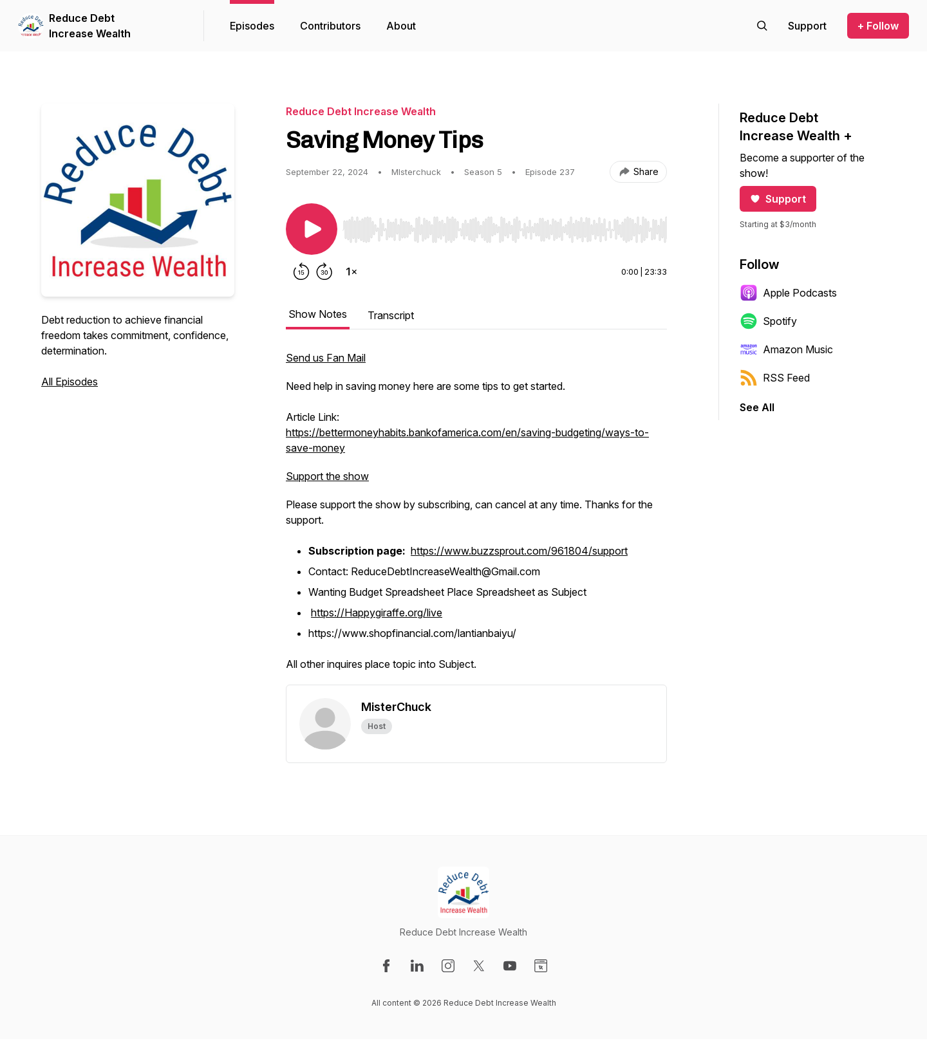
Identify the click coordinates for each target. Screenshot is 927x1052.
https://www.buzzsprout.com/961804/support (519, 550)
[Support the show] (807, 25)
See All (757, 407)
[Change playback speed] (351, 272)
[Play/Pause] (311, 229)
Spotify (768, 321)
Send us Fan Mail (326, 357)
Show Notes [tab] (317, 314)
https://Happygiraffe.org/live (376, 612)
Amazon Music (786, 349)
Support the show (327, 476)
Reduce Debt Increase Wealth (90, 26)
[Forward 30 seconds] (324, 272)
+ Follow (878, 25)
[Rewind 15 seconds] (301, 272)
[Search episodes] (762, 25)
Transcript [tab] (391, 315)
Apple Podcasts (788, 293)
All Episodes (69, 381)
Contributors (330, 25)
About (401, 25)
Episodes (252, 25)
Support (778, 198)
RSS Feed (775, 378)
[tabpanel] (476, 517)
